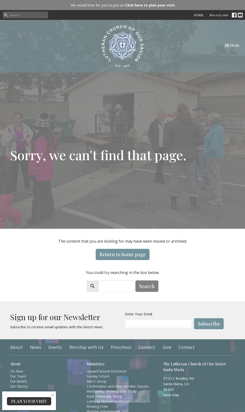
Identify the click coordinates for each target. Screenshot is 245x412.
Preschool (121, 347)
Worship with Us (86, 347)
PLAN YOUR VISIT (29, 401)
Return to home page (123, 254)
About (16, 347)
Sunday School (98, 376)
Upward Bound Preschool (106, 371)
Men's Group (96, 381)
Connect (146, 347)
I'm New (16, 371)
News (35, 347)
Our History (19, 386)
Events (55, 347)
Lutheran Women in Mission (108, 401)
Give (166, 347)
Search (147, 286)
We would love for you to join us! (123, 5)
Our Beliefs (18, 381)
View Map (171, 394)
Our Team (18, 376)
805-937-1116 (219, 15)
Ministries (96, 363)
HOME (199, 15)
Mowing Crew (97, 406)
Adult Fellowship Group (104, 396)
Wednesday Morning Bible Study (112, 391)
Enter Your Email (138, 314)
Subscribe (209, 323)
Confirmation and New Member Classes (118, 386)
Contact (186, 347)
